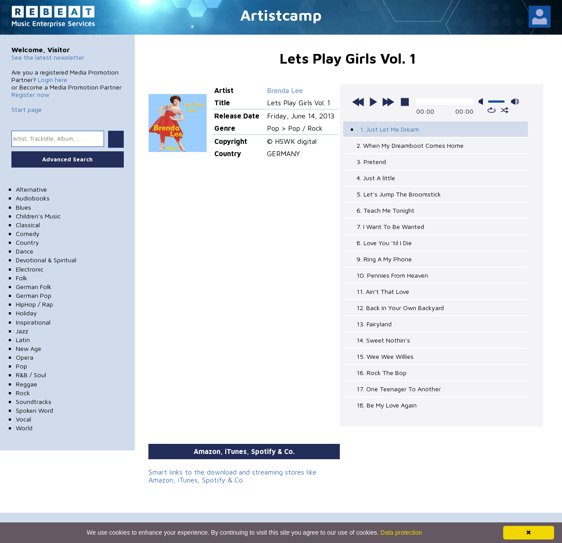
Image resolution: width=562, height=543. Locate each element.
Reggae (26, 384)
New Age (28, 348)
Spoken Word (34, 410)
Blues (23, 207)
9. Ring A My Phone (384, 259)
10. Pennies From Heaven (392, 275)
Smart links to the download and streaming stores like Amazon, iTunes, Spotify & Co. (232, 476)
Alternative (31, 189)
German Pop (33, 295)
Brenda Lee (285, 90)
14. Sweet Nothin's (383, 340)
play (373, 102)
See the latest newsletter (47, 57)
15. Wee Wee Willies (385, 356)
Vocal (23, 419)
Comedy (28, 233)
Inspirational (33, 322)
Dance (24, 251)
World (24, 428)
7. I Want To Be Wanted (390, 226)
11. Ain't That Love (383, 291)
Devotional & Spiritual (46, 260)
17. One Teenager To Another (399, 389)
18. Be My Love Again (387, 405)
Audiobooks (33, 198)
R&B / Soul (31, 375)
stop (405, 102)
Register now (30, 94)
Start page (26, 109)
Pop (21, 366)
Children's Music (38, 216)
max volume (515, 101)
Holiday (26, 313)
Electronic (29, 269)
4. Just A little (376, 178)
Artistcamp (281, 15)
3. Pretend (371, 161)
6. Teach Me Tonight (385, 210)
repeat (491, 110)
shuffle (504, 110)
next (388, 102)
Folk (21, 278)
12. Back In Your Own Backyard (400, 307)
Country (27, 242)
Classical (28, 225)
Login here (52, 79)
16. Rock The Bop (382, 372)
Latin (23, 339)
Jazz (22, 331)
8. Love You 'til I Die (384, 242)
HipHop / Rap (34, 304)
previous (358, 102)
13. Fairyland (374, 324)
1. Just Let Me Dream (389, 129)
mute (482, 101)
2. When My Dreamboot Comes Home (410, 145)
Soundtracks (33, 401)
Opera (24, 357)
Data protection (401, 532)
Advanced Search (67, 159)
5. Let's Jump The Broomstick (399, 194)
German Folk (33, 286)
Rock (23, 393)
